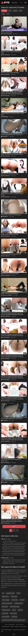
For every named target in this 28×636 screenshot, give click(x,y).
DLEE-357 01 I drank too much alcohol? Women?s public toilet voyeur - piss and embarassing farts (14, 543)
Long (3, 14)
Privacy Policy (11, 624)
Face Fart (20, 610)
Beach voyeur (13, 613)
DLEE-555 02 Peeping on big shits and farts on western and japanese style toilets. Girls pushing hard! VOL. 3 (12, 398)
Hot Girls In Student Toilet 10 (9, 541)
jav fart (14, 610)
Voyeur (18, 593)
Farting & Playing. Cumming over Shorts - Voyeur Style (12, 114)
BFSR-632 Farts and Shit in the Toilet (9, 234)
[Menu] (25, 2)
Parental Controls (6, 626)
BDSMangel (5, 116)
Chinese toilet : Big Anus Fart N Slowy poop (11, 214)
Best (21, 10)
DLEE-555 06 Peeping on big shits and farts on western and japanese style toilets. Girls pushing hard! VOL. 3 (12, 313)
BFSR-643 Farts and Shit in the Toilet (9, 173)
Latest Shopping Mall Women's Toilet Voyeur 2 (12, 418)
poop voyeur (5, 606)
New (10, 10)
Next (14, 526)
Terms (6, 624)
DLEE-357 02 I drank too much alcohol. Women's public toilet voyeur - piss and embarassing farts (13, 550)
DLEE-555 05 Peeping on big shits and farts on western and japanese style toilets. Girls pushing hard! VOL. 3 (12, 335)
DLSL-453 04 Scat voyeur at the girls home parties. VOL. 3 (11, 460)
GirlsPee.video (4, 557)
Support (16, 626)
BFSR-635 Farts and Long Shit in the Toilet (11, 500)
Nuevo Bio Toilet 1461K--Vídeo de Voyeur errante (13, 620)
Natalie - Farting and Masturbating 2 (9, 293)
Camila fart (14, 616)
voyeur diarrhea (5, 616)
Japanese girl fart (19, 603)
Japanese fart (5, 596)
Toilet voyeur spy (6, 610)
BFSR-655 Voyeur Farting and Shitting (10, 72)
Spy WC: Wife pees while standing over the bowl (14, 560)
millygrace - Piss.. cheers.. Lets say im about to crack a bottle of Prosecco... (13, 562)
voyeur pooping (5, 599)
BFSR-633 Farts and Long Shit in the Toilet (11, 254)
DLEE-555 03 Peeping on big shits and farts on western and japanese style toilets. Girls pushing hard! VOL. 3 (12, 356)
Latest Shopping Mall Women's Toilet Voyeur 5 (12, 134)
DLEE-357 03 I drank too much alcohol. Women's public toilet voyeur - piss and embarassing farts (13, 547)
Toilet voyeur (14, 596)
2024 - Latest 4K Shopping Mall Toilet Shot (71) (12, 480)
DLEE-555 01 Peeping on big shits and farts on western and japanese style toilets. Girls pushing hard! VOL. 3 (12, 377)
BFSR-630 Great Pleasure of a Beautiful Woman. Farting (12, 194)
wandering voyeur (10, 593)
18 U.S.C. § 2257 (19, 624)
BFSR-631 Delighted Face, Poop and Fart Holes (12, 154)
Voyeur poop (15, 599)
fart (3, 593)
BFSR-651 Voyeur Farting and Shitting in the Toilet (11, 52)
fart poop (22, 599)
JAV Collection (6, 54)
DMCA (12, 626)
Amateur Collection (7, 33)
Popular (15, 10)
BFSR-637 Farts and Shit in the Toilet (9, 273)
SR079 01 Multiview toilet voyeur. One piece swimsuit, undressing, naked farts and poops (11, 520)
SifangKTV (5, 136)
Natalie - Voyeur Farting (6, 32)
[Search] (21, 2)
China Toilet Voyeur (14, 606)
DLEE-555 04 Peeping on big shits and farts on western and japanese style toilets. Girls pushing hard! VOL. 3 (12, 439)
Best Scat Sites (22, 626)
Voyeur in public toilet (7, 603)
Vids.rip (3, 539)
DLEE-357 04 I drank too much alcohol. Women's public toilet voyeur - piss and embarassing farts (13, 554)
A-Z (8, 14)
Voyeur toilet (5, 613)
